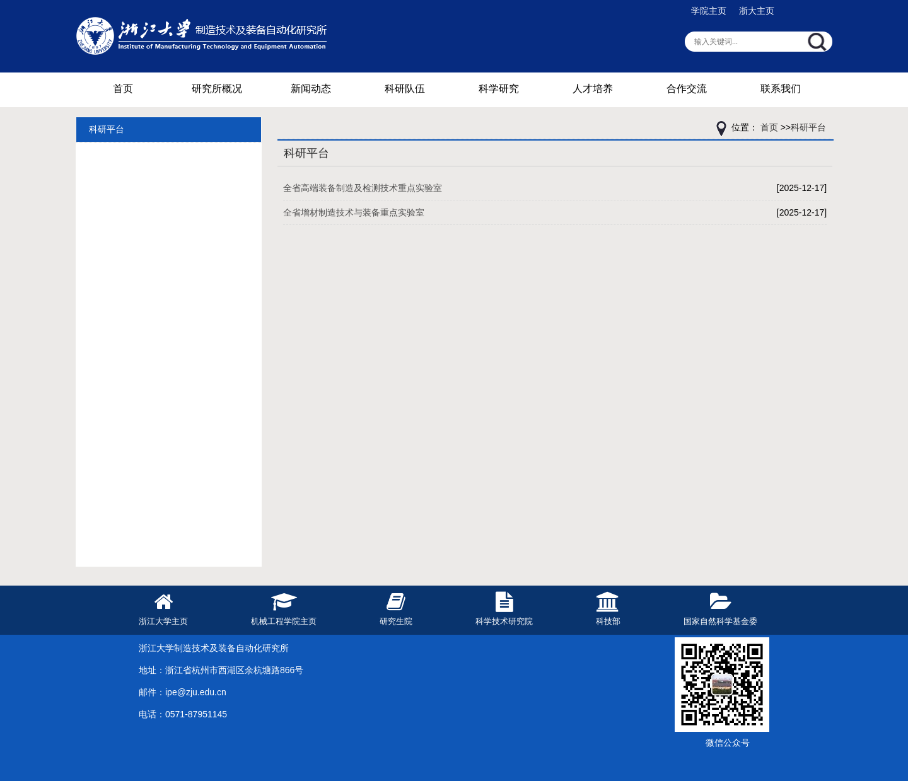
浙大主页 (756, 11)
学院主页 (708, 11)
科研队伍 (405, 88)
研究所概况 (217, 88)
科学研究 (499, 88)
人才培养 (593, 88)
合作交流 (686, 88)
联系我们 (780, 88)
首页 (123, 88)
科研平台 (106, 129)
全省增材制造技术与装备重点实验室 (353, 212)
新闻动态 (311, 88)
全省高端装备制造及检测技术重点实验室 (362, 188)
